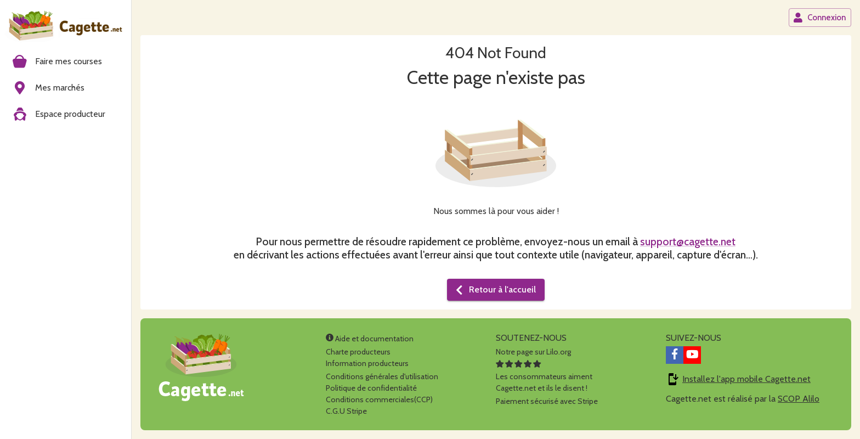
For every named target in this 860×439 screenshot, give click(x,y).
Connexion (819, 17)
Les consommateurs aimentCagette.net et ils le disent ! (544, 376)
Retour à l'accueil (495, 289)
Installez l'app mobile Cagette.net (746, 379)
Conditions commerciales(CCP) (379, 399)
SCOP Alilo (798, 398)
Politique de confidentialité (371, 388)
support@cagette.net (687, 241)
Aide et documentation (370, 339)
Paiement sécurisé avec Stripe (547, 401)
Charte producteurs (358, 352)
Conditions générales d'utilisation (382, 376)
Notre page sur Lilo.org (533, 352)
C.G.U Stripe (346, 411)
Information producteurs (367, 363)
